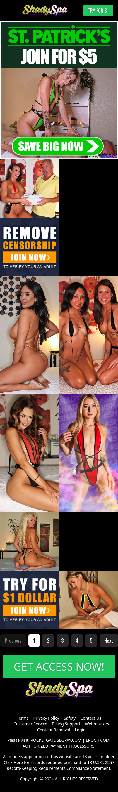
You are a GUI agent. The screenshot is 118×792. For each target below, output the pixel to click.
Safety (70, 718)
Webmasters (97, 724)
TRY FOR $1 (98, 10)
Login (80, 729)
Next (108, 640)
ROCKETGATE (43, 740)
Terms (22, 718)
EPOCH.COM (98, 740)
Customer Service (30, 724)
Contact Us (90, 718)
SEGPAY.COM (69, 740)
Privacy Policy (46, 718)
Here (18, 762)
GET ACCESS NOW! (59, 666)
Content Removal (53, 729)
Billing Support (66, 724)
